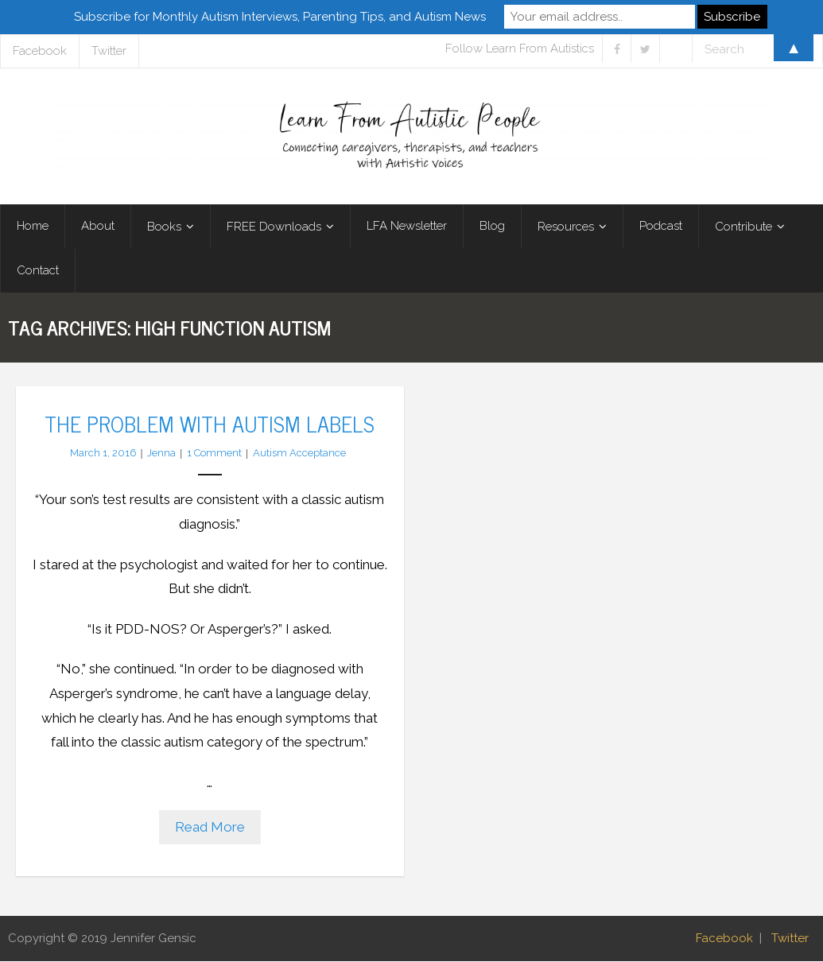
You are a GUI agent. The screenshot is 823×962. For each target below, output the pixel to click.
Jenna (161, 454)
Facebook (724, 939)
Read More (210, 828)
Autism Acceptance (299, 454)
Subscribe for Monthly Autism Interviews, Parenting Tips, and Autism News (280, 17)
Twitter (790, 939)
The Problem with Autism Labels (210, 423)
